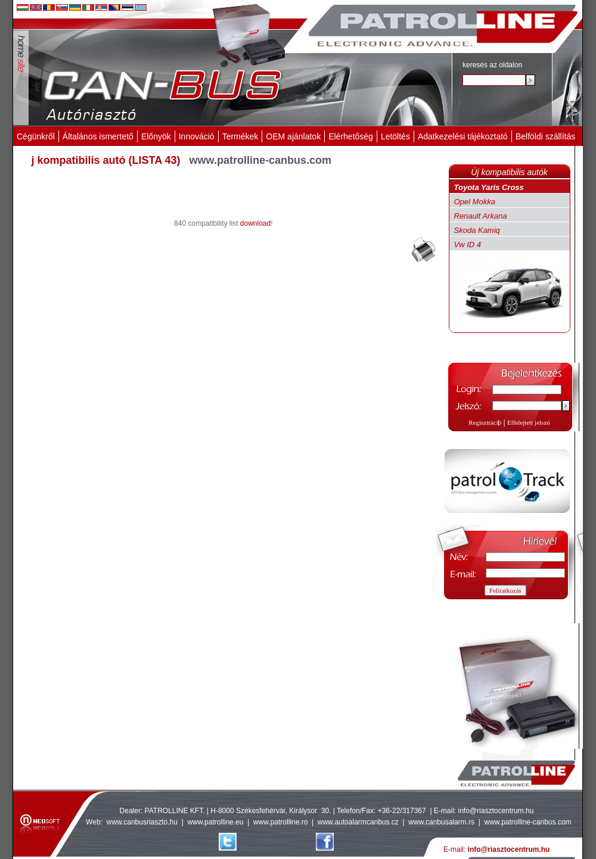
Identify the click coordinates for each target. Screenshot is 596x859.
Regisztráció (484, 422)
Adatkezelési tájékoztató (463, 136)
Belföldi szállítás (545, 136)
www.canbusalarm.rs (442, 822)
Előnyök (156, 136)
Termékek (240, 136)
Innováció (197, 136)
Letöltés (395, 136)
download (255, 223)
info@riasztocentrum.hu (496, 811)
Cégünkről (36, 136)
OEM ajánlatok (293, 136)
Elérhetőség (350, 136)
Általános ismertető (98, 136)
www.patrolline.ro (280, 822)
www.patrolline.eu (215, 822)
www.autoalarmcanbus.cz (358, 822)
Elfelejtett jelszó (528, 422)
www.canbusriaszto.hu (142, 822)
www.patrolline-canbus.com (527, 822)
